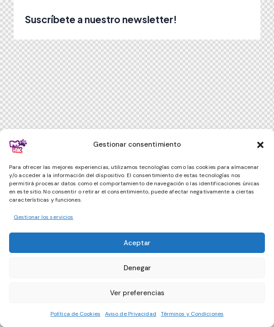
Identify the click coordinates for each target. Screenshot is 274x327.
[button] (260, 144)
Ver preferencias (137, 292)
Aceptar (137, 243)
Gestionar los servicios (43, 217)
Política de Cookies (75, 313)
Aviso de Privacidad (130, 313)
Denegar (137, 267)
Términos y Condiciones (192, 313)
